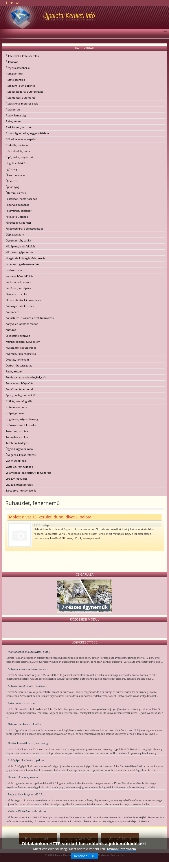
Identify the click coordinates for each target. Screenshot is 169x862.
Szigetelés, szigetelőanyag (22, 419)
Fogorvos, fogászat (17, 205)
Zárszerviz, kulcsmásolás (21, 490)
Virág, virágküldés (17, 479)
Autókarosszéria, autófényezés (25, 91)
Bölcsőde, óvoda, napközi (21, 139)
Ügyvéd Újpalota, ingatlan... (24, 777)
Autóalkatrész (14, 74)
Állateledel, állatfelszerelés (22, 56)
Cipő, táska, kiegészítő (19, 157)
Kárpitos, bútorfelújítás (19, 276)
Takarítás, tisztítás (17, 431)
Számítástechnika (16, 407)
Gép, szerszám (15, 234)
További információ (121, 849)
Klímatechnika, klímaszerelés (23, 300)
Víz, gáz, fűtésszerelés (19, 484)
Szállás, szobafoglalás (19, 401)
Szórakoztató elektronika (21, 425)
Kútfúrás (11, 330)
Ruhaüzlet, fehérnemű (19, 389)
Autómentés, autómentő (20, 97)
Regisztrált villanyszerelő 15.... (26, 794)
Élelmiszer (12, 181)
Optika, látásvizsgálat (19, 365)
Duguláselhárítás (16, 163)
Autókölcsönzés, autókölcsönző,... (28, 669)
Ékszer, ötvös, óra (16, 175)
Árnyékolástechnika (18, 68)
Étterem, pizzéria (16, 193)
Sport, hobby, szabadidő (20, 395)
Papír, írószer (14, 371)
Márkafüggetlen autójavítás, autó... (29, 652)
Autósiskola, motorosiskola (22, 103)
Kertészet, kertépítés (18, 288)
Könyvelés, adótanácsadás (22, 324)
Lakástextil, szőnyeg (18, 336)
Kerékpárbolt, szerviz (18, 282)
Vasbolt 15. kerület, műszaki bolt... (28, 811)
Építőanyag (12, 187)
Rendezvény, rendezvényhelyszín (26, 377)
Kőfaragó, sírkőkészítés (20, 306)
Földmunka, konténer (18, 211)
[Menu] (164, 33)
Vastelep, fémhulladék (19, 467)
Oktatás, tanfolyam (17, 359)
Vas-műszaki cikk (16, 461)
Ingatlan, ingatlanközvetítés (22, 264)
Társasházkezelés (17, 437)
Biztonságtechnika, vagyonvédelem (27, 133)
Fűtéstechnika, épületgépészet (24, 228)
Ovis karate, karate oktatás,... (25, 724)
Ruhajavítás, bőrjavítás (19, 383)
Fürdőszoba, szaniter (18, 222)
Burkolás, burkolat (17, 145)
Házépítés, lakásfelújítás (20, 246)
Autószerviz (13, 109)
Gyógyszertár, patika (18, 240)
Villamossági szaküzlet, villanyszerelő (28, 473)
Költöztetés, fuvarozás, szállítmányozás (30, 318)
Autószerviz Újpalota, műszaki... (27, 686)
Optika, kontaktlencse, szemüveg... (29, 743)
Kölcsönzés (12, 312)
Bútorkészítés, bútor (18, 151)
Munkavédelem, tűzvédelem (23, 342)
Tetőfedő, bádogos (17, 443)
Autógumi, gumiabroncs (20, 86)
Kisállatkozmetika (16, 294)
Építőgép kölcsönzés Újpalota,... (27, 760)
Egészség (11, 169)
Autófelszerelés (15, 80)
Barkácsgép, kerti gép (19, 127)
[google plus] (17, 3)
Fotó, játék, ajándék (17, 217)
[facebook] (6, 3)
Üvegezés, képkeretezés (21, 455)
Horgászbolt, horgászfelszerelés (25, 258)
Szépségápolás (15, 413)
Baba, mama (13, 121)
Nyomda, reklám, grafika (21, 353)
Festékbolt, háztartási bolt (21, 199)
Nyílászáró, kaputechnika (21, 348)
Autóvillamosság (16, 115)
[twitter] (11, 3)
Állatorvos (12, 62)
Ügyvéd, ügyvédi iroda (19, 449)
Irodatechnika (14, 270)
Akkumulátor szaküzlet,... (23, 703)
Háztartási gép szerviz (19, 252)
